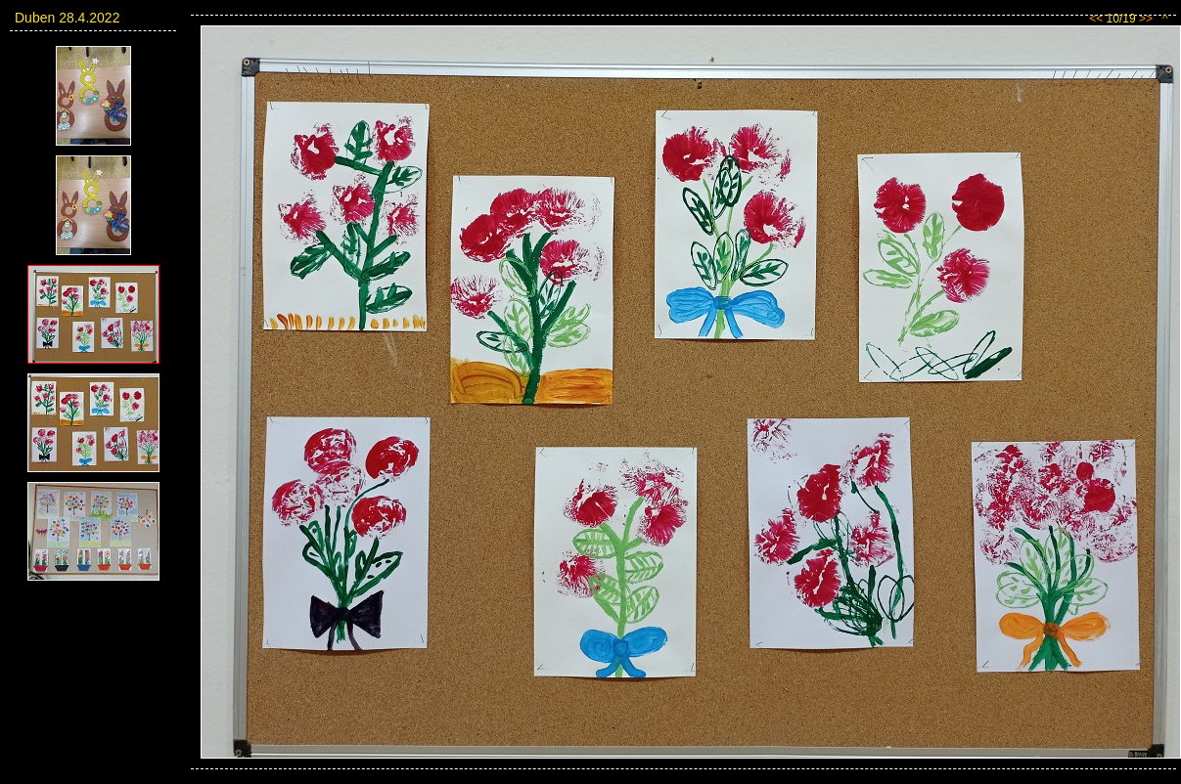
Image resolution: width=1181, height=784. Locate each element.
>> (1146, 18)
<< (1096, 18)
